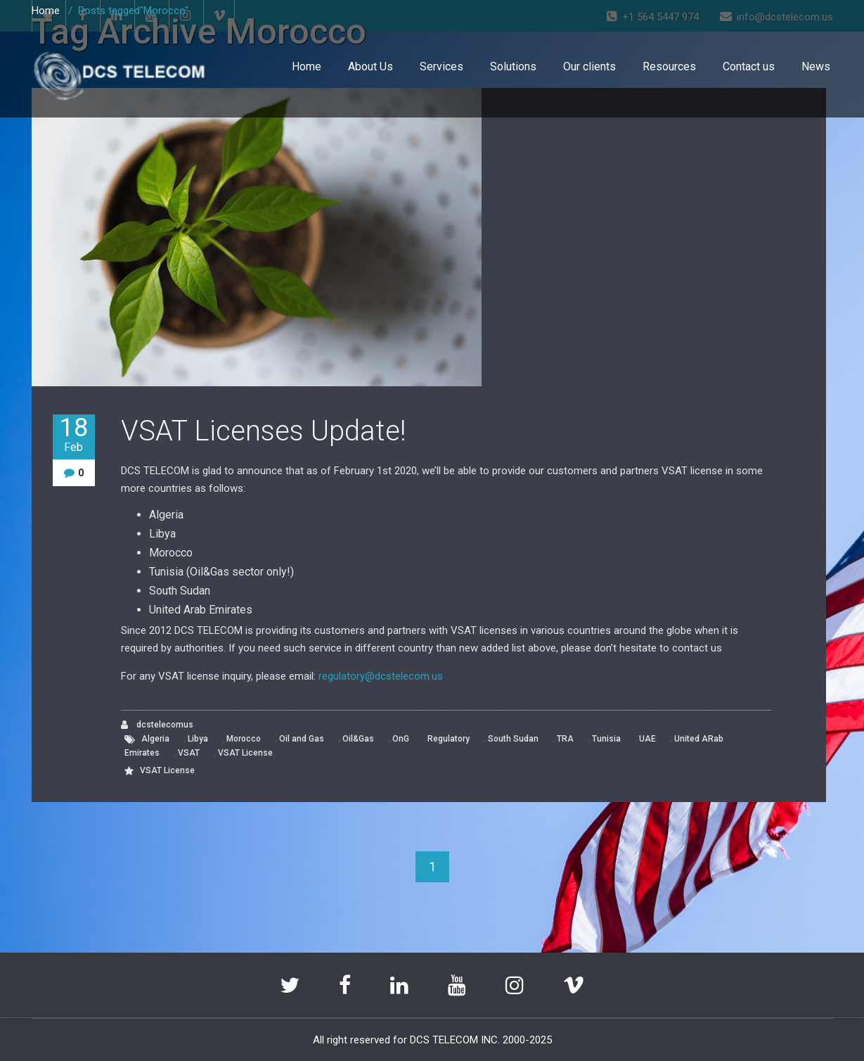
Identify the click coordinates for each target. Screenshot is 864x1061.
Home (306, 66)
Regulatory (448, 739)
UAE (647, 739)
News (815, 66)
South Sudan (513, 739)
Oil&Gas (358, 739)
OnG (400, 739)
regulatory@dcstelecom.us (380, 676)
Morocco (243, 739)
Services (441, 66)
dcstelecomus (157, 725)
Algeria (155, 739)
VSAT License (245, 753)
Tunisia (606, 739)
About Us (370, 66)
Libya (198, 739)
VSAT (189, 753)
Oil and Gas (301, 739)
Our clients (589, 66)
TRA (565, 739)
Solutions (513, 66)
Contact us (749, 66)
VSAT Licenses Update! (263, 430)
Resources (669, 66)
